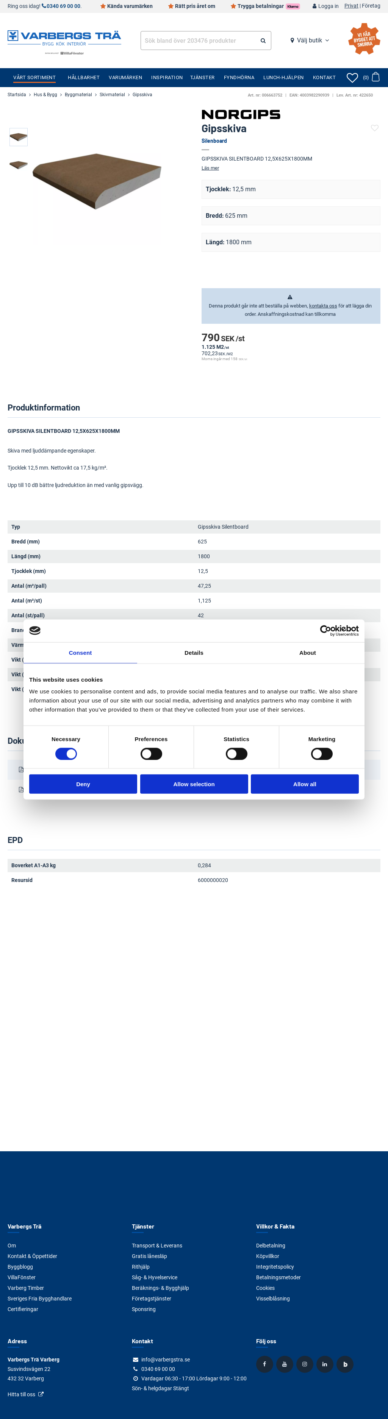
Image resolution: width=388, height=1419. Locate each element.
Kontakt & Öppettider (32, 1256)
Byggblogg (20, 1267)
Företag (371, 6)
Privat (351, 6)
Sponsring (144, 1309)
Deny (83, 784)
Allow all (304, 784)
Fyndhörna (239, 77)
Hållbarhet (84, 77)
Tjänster (202, 77)
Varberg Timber (26, 1288)
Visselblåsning (273, 1299)
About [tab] (307, 652)
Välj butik (309, 40)
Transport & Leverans (157, 1246)
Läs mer (210, 168)
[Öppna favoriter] (352, 77)
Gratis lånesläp (149, 1256)
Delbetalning (270, 1246)
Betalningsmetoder (278, 1277)
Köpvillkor (267, 1256)
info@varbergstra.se (165, 1360)
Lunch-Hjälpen (283, 77)
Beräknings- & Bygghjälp (160, 1288)
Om (12, 1246)
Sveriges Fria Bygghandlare (40, 1299)
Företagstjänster (151, 1299)
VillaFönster (22, 1277)
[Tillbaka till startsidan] (64, 37)
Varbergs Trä (24, 1226)
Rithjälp (141, 1267)
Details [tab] (194, 652)
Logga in (328, 6)
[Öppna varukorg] (371, 77)
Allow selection (193, 784)
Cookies (265, 1288)
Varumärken (125, 77)
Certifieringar (23, 1309)
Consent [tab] (80, 652)
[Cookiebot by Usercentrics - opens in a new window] (326, 630)
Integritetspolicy (275, 1267)
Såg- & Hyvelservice (154, 1277)
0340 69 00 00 (63, 6)
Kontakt (324, 77)
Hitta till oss (21, 1394)
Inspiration (167, 77)
